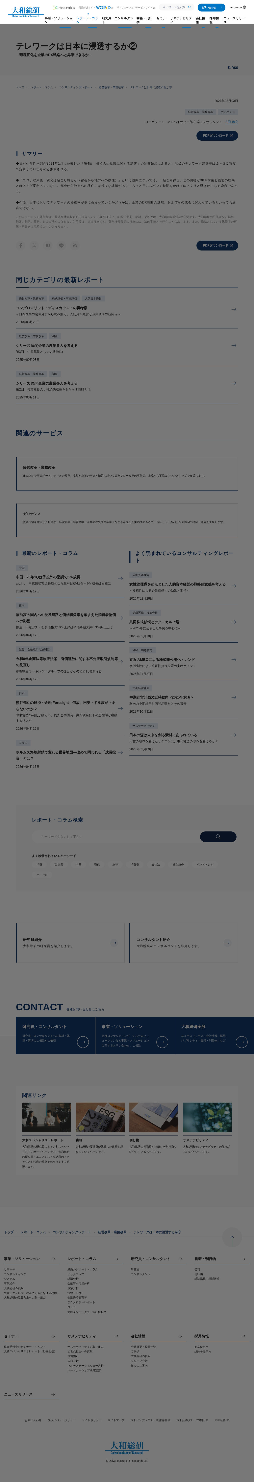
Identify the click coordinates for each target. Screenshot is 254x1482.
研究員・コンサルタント (150, 1259)
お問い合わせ (212, 7)
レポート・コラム (42, 87)
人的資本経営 (93, 298)
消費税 (135, 864)
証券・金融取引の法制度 (34, 649)
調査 (55, 336)
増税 (97, 864)
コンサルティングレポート (75, 87)
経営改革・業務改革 (111, 87)
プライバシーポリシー (62, 1420)
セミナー (11, 1336)
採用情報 (201, 1336)
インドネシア (204, 864)
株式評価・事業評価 (64, 298)
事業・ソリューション (22, 1259)
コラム (23, 742)
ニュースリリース (18, 1394)
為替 (115, 864)
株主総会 (178, 864)
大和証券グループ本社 (192, 1420)
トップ (20, 87)
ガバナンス (228, 111)
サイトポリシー (91, 1420)
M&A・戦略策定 (142, 650)
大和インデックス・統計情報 (150, 1420)
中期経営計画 (141, 688)
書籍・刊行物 (205, 1259)
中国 (22, 567)
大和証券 (222, 1420)
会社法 (156, 864)
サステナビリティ (144, 725)
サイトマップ (116, 1420)
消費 (39, 864)
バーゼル (42, 874)
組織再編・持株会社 (145, 612)
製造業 (59, 864)
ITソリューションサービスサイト (136, 7)
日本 (22, 605)
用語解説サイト (96, 7)
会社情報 (138, 1336)
